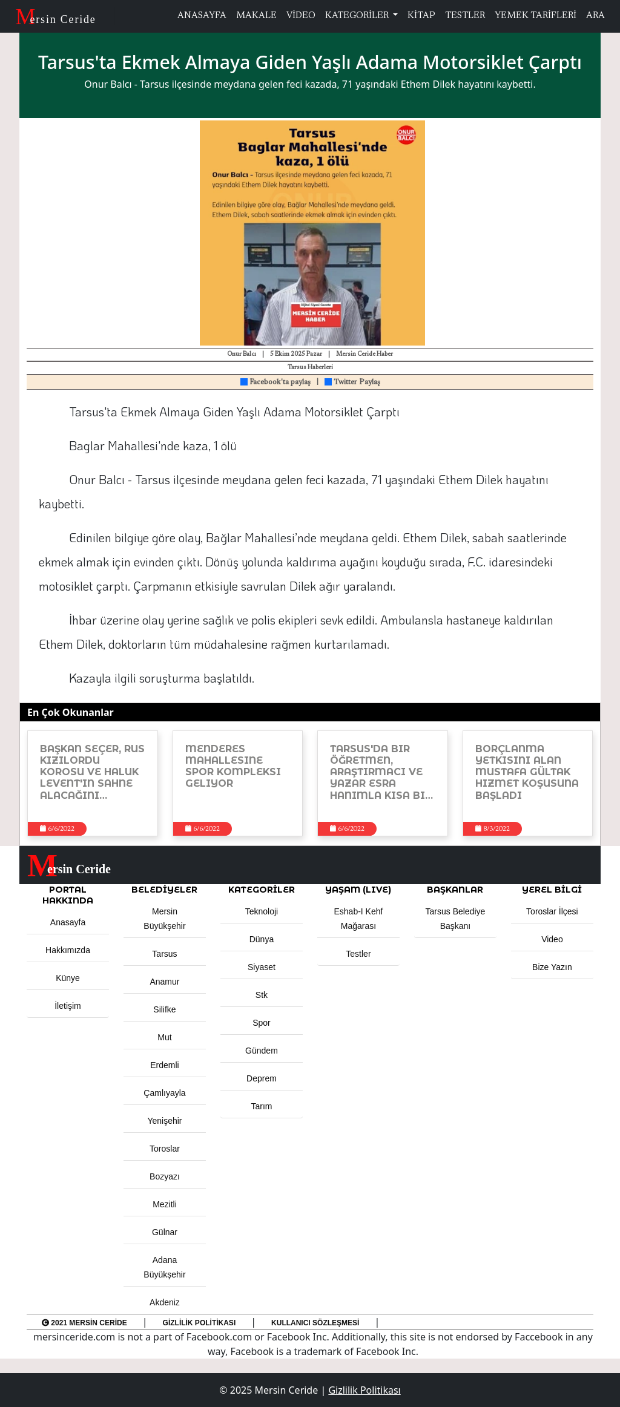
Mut (164, 1037)
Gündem (261, 1050)
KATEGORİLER (358, 16)
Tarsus (164, 954)
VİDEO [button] (300, 16)
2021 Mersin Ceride (84, 1323)
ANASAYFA (201, 16)
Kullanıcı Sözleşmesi (315, 1323)
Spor (261, 1023)
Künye (68, 978)
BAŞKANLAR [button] (455, 889)
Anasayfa (67, 922)
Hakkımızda (67, 950)
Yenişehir (164, 1121)
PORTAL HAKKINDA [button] (67, 895)
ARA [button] (595, 16)
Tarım (261, 1106)
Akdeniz (165, 1302)
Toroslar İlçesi (552, 911)
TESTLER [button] (465, 16)
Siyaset (261, 967)
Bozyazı (165, 1176)
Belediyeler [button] (164, 889)
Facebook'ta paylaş (275, 382)
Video (552, 939)
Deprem (261, 1078)
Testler (358, 954)
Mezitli (165, 1204)
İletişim (67, 1006)
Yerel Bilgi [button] (552, 889)
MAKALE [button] (256, 16)
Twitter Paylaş (352, 382)
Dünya (261, 939)
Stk (262, 995)
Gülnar (164, 1232)
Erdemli (164, 1065)
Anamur (164, 981)
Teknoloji (261, 911)
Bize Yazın (552, 967)
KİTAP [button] (421, 16)
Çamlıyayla (164, 1093)
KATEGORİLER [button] (261, 889)
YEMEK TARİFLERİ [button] (535, 16)
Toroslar (165, 1148)
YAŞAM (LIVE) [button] (358, 889)
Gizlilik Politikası (199, 1323)
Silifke (164, 1009)
